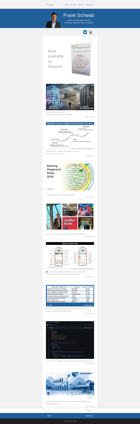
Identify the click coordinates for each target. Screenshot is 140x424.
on (50, 61)
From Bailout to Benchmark (55, 154)
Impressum (89, 416)
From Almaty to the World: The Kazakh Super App (63, 274)
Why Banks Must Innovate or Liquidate (59, 114)
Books (81, 5)
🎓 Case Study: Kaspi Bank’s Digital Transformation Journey (66, 272)
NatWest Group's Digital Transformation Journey (62, 151)
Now (52, 51)
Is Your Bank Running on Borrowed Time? (60, 195)
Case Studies (70, 5)
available (56, 56)
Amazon (55, 66)
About (49, 416)
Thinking (49, 5)
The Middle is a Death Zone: (55, 112)
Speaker (90, 5)
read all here (90, 156)
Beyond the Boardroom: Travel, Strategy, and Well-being (65, 234)
